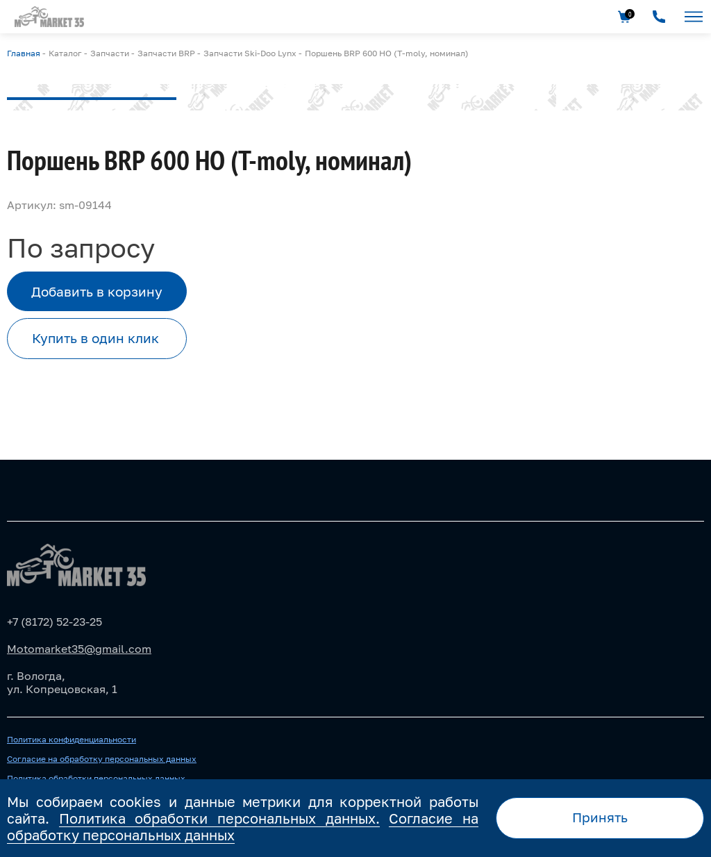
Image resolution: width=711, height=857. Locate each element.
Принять (600, 817)
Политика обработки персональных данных (96, 778)
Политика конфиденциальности (71, 739)
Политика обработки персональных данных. (219, 818)
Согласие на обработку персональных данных (101, 759)
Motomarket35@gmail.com (79, 649)
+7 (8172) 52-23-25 (54, 622)
